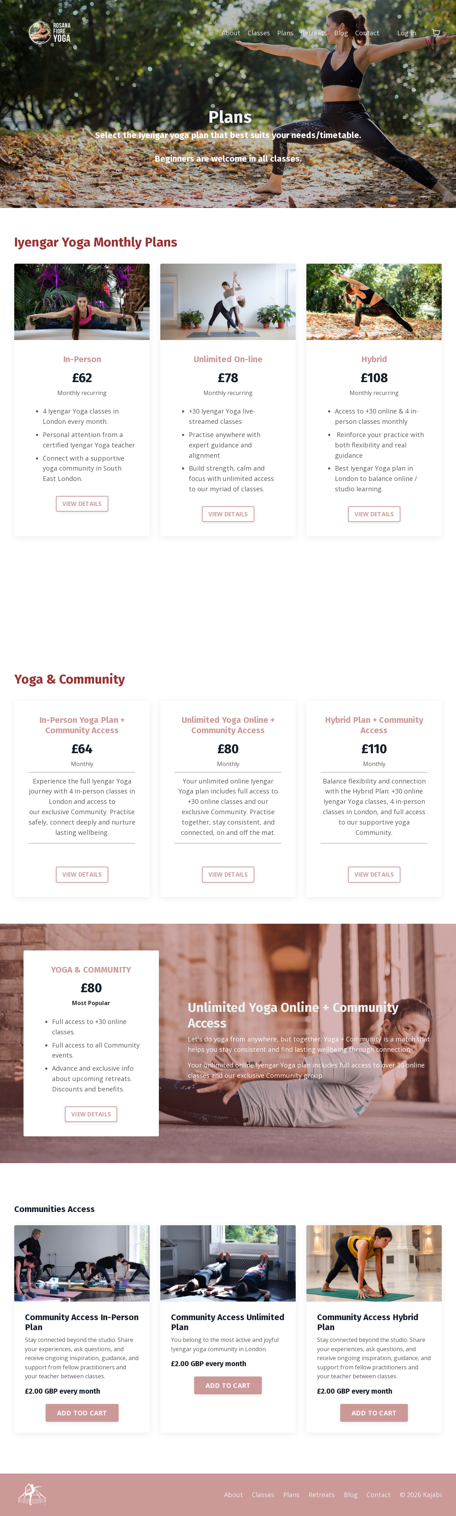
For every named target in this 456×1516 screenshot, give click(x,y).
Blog (341, 33)
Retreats (314, 33)
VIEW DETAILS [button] (82, 504)
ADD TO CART (228, 1385)
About (231, 33)
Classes (259, 33)
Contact (367, 33)
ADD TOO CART (82, 1413)
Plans (285, 33)
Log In (406, 33)
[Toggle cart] (436, 33)
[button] (82, 1412)
